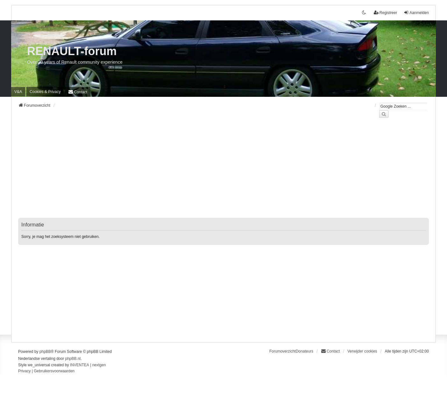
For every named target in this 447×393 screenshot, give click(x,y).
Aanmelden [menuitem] (416, 12)
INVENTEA (79, 365)
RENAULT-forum (72, 51)
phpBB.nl (73, 358)
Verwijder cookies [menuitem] (362, 351)
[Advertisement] (209, 171)
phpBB (45, 351)
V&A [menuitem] (18, 91)
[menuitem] (45, 91)
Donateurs (304, 351)
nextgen (99, 365)
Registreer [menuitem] (385, 12)
